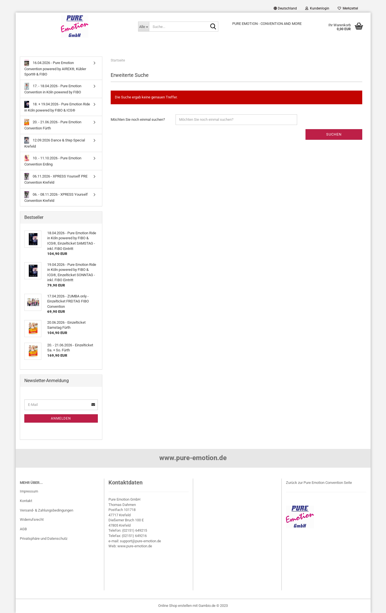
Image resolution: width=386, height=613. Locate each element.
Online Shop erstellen (175, 605)
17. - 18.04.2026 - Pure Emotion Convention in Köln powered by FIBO (53, 88)
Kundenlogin (317, 8)
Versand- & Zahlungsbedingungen (46, 510)
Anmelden (61, 418)
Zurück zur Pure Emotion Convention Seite (319, 483)
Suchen (334, 134)
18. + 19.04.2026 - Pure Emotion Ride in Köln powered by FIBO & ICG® (57, 106)
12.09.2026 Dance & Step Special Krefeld (54, 142)
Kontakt (26, 501)
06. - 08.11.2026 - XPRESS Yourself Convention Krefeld (56, 197)
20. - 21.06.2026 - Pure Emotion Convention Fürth (53, 124)
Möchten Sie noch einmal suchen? (138, 119)
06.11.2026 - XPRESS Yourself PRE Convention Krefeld (56, 178)
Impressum (29, 491)
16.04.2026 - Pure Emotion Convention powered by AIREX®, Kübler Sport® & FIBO (55, 68)
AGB (23, 529)
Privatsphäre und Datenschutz (43, 538)
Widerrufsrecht (32, 519)
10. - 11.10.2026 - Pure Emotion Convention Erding (53, 160)
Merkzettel (348, 8)
